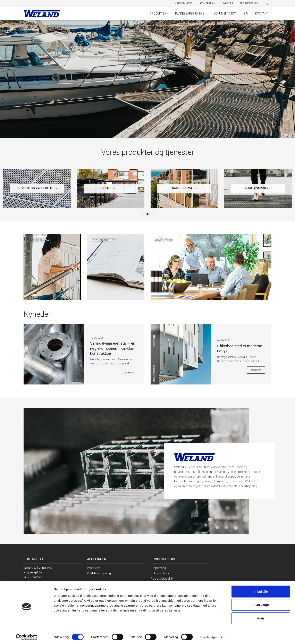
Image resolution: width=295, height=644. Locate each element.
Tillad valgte (261, 604)
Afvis (261, 617)
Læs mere (129, 373)
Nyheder (227, 3)
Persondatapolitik (162, 578)
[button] (142, 214)
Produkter (158, 13)
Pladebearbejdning (189, 13)
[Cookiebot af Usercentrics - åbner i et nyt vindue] (26, 636)
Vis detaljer (208, 636)
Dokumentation (225, 13)
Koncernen (207, 3)
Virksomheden (184, 3)
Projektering (249, 3)
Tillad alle (261, 590)
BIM (246, 13)
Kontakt (261, 13)
